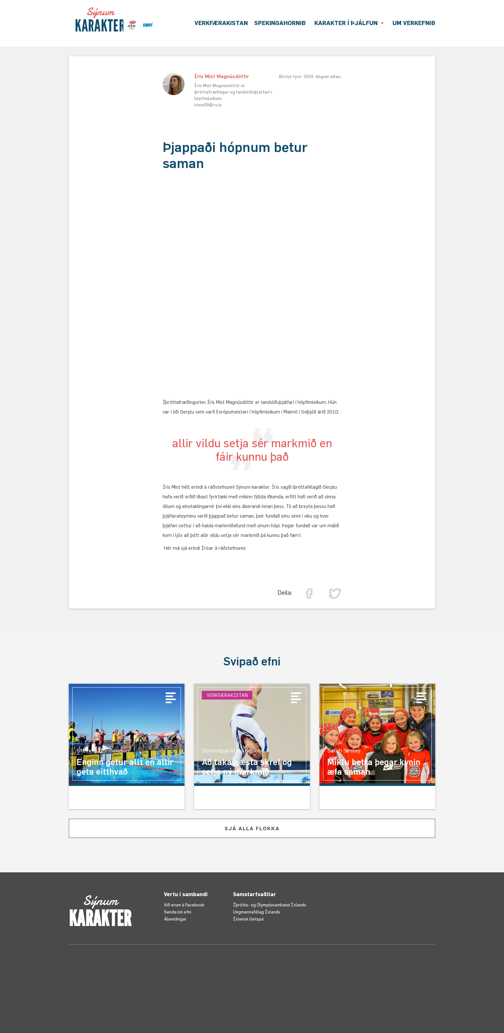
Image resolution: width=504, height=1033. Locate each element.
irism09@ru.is (207, 104)
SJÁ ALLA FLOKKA (252, 828)
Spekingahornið (280, 23)
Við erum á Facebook (184, 904)
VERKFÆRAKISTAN (221, 23)
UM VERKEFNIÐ (413, 23)
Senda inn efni (177, 911)
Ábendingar (175, 919)
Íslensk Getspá (248, 919)
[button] (349, 23)
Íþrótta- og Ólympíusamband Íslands (269, 904)
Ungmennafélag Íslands (256, 911)
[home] (100, 19)
